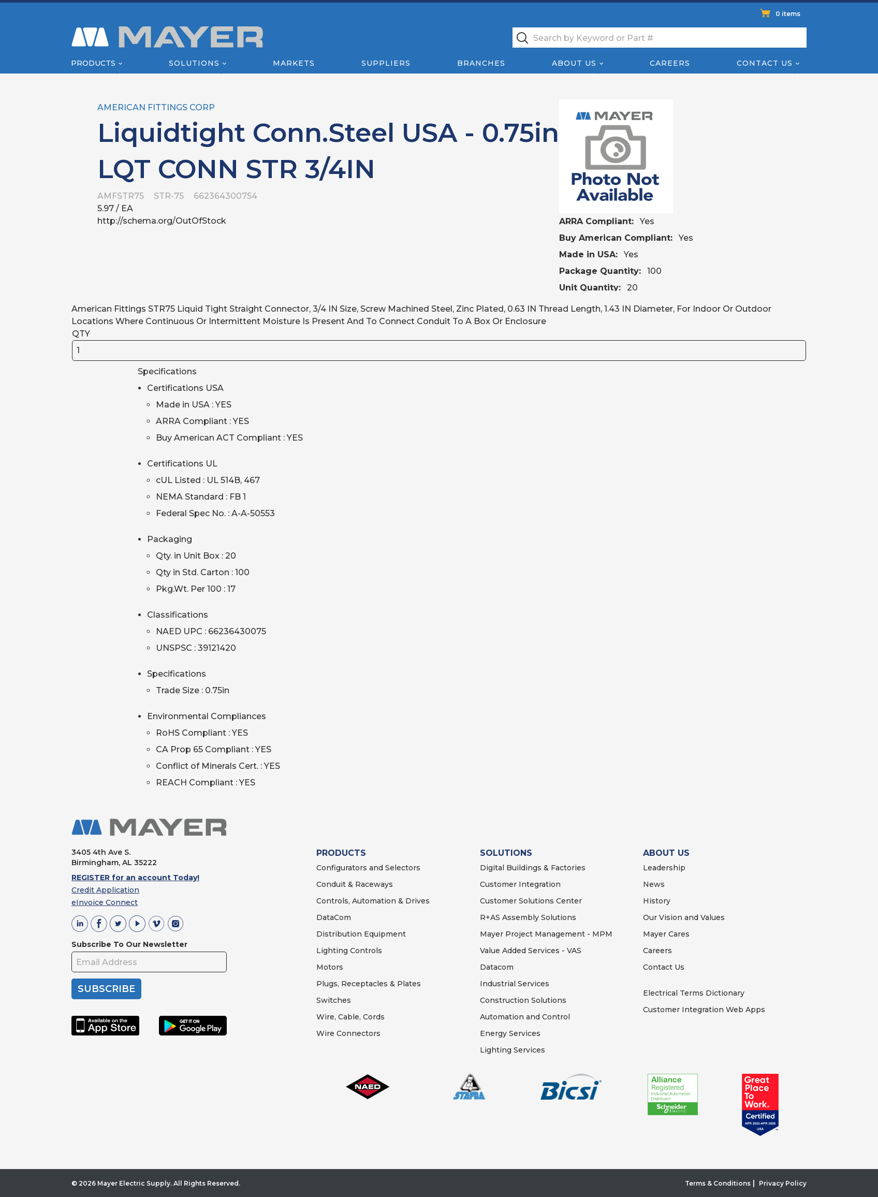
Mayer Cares (666, 934)
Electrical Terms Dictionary (693, 993)
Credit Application (105, 890)
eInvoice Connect (104, 902)
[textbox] (660, 37)
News (654, 884)
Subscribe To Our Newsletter (129, 944)
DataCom (333, 917)
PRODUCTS (341, 853)
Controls (365, 950)
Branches (481, 63)
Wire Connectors (348, 1033)
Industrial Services (514, 983)
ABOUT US (666, 853)
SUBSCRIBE (106, 989)
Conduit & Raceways (354, 884)
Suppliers (386, 63)
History (656, 901)
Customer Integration (520, 884)
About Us (574, 63)
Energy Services (510, 1033)
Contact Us (765, 63)
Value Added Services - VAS (530, 950)
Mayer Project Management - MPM (546, 934)
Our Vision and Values (684, 917)
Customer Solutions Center (531, 901)
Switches (333, 1000)
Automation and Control (525, 1016)
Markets (293, 63)
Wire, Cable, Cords (350, 1016)
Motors (329, 967)
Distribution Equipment (361, 934)
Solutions (194, 63)
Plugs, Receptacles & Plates (368, 983)
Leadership (664, 867)
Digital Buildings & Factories (533, 867)
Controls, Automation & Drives (373, 901)
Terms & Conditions (718, 1183)
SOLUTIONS (506, 853)
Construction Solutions (523, 1000)
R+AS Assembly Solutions (528, 917)
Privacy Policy (783, 1183)
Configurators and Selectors (368, 867)
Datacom (497, 967)
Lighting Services (512, 1050)
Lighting (332, 950)
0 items (787, 14)
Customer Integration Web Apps (704, 1009)
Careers (670, 63)
